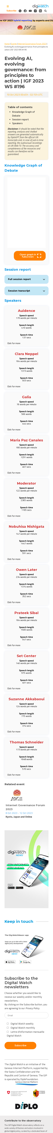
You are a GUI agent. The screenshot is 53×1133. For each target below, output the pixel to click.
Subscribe (11, 10)
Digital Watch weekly (20, 1024)
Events (14, 43)
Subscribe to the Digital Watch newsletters (21, 982)
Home (7, 43)
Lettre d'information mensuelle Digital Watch (25, 1034)
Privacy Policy (32, 1008)
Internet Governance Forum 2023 (32, 43)
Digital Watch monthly (21, 1028)
